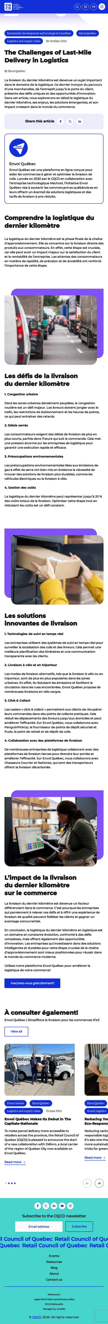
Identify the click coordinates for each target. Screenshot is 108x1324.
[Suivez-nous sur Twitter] (70, 121)
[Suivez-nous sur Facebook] (60, 121)
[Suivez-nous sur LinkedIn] (79, 121)
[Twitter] (46, 1206)
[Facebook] (37, 1206)
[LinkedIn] (54, 1206)
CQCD (36, 1317)
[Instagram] (70, 1206)
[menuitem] (54, 1256)
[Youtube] (62, 1206)
